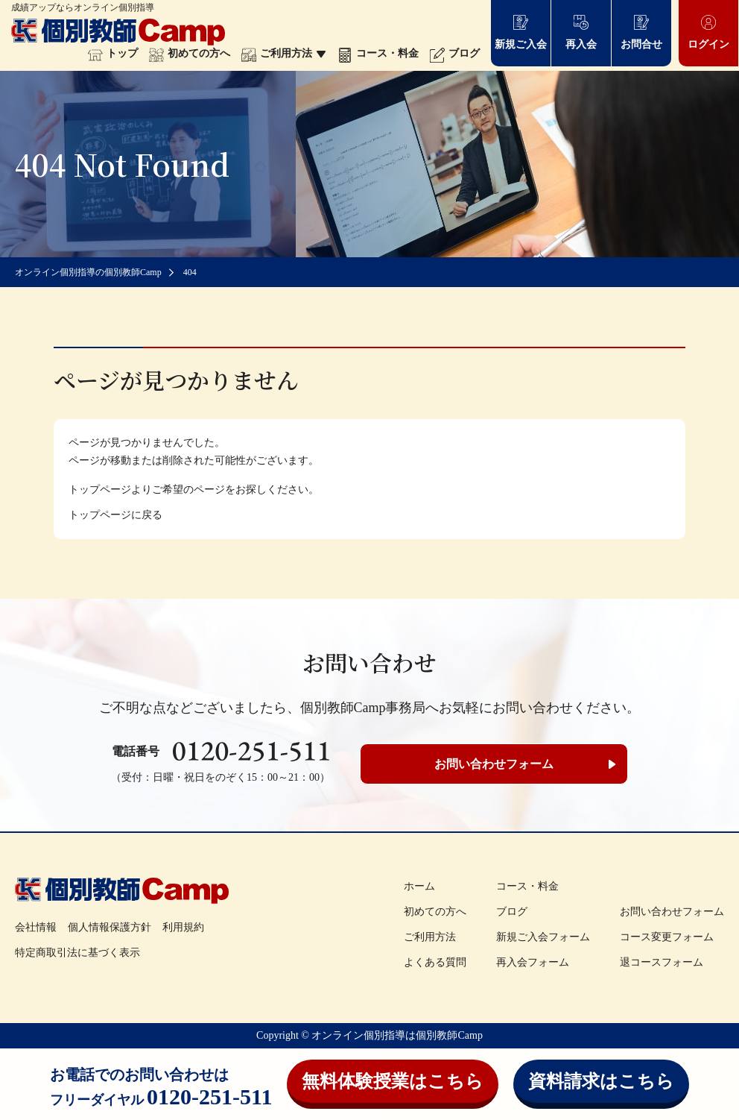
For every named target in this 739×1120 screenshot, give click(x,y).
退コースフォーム (661, 962)
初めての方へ (189, 53)
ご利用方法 (283, 53)
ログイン (708, 32)
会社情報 (36, 927)
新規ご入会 (521, 32)
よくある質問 (435, 962)
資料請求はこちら (601, 1081)
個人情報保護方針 (109, 927)
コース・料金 (378, 53)
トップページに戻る (115, 514)
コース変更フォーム (667, 937)
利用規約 (183, 927)
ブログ (455, 53)
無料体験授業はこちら (392, 1081)
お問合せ (641, 32)
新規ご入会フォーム (543, 937)
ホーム (419, 886)
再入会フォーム (532, 962)
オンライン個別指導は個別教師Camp (396, 1035)
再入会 (581, 32)
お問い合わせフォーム (494, 764)
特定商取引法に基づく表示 (77, 952)
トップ (113, 53)
